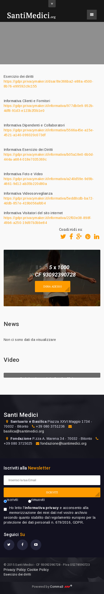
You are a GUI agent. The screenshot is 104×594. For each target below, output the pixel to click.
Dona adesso (52, 286)
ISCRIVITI (52, 492)
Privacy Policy (15, 570)
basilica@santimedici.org (24, 431)
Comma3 (61, 586)
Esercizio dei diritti (17, 574)
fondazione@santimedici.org (63, 443)
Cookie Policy (38, 570)
